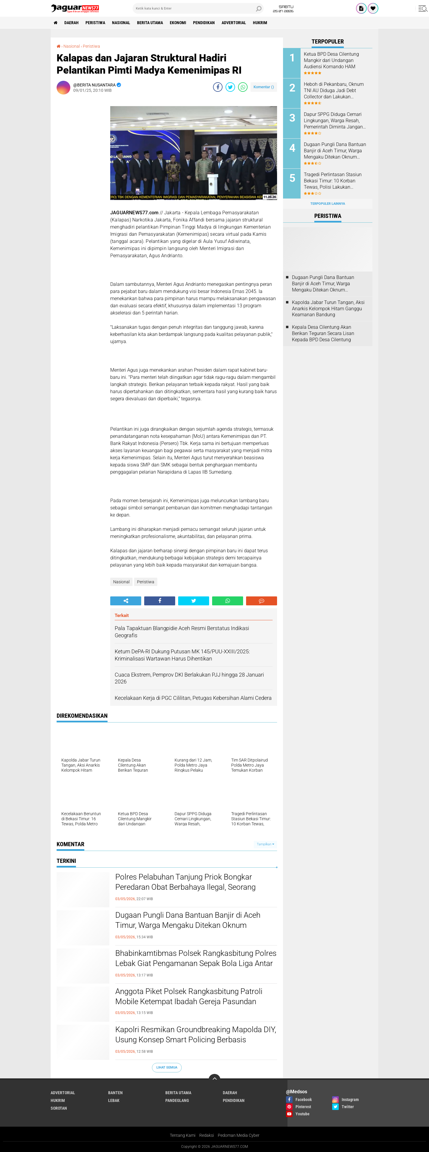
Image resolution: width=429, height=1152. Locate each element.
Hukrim (260, 22)
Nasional (121, 22)
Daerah (71, 22)
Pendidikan (204, 22)
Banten (115, 1092)
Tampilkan (265, 844)
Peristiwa (95, 22)
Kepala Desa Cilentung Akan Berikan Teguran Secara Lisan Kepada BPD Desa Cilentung (323, 333)
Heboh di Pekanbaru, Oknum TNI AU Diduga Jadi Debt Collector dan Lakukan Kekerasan (334, 90)
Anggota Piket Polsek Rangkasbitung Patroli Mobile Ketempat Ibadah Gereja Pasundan (188, 996)
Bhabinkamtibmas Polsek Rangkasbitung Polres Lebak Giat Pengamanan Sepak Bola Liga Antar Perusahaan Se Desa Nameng (195, 963)
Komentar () (264, 87)
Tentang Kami (182, 1135)
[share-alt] (125, 600)
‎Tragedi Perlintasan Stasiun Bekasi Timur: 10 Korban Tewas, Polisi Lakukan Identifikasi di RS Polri (333, 181)
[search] (198, 8)
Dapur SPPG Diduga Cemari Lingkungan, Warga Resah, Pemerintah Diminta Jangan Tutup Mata (333, 120)
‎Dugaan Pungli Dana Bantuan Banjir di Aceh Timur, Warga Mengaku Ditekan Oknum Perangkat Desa (187, 925)
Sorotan (59, 1108)
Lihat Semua (166, 1067)
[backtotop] (214, 1080)
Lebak (113, 1100)
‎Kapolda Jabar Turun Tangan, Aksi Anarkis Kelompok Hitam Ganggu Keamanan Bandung (328, 309)
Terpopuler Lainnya (327, 204)
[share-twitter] (230, 87)
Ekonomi (178, 22)
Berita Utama (150, 22)
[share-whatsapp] (243, 87)
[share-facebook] (218, 87)
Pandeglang (177, 1100)
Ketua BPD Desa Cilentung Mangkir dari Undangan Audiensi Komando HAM (331, 60)
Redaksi (206, 1135)
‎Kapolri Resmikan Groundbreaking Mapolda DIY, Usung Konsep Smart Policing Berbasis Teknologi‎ (195, 1039)
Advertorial (234, 22)
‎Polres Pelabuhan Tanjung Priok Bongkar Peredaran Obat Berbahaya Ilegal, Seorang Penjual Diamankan (185, 887)
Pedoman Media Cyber (238, 1135)
